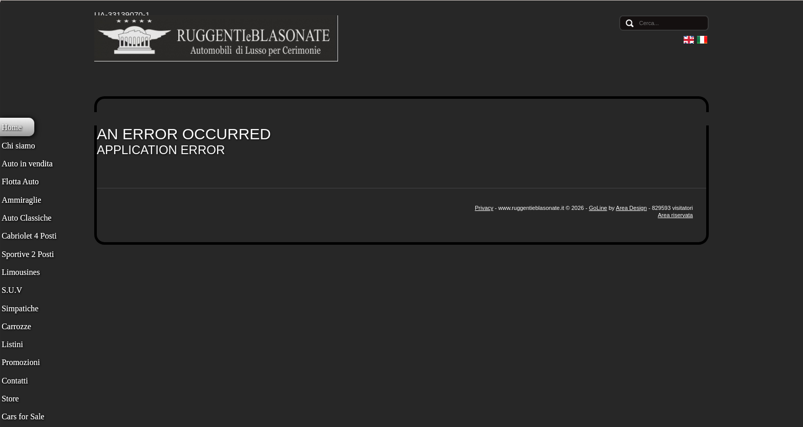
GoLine (598, 208)
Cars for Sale (23, 416)
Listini (12, 344)
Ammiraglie (21, 200)
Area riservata (675, 215)
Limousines (21, 272)
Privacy (484, 208)
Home (12, 127)
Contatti (15, 380)
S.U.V (12, 290)
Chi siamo (18, 145)
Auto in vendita (27, 163)
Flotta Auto (20, 181)
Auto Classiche (26, 218)
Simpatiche (20, 308)
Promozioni (21, 362)
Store (10, 398)
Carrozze (16, 326)
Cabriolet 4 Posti (29, 235)
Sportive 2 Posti (28, 254)
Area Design (631, 208)
